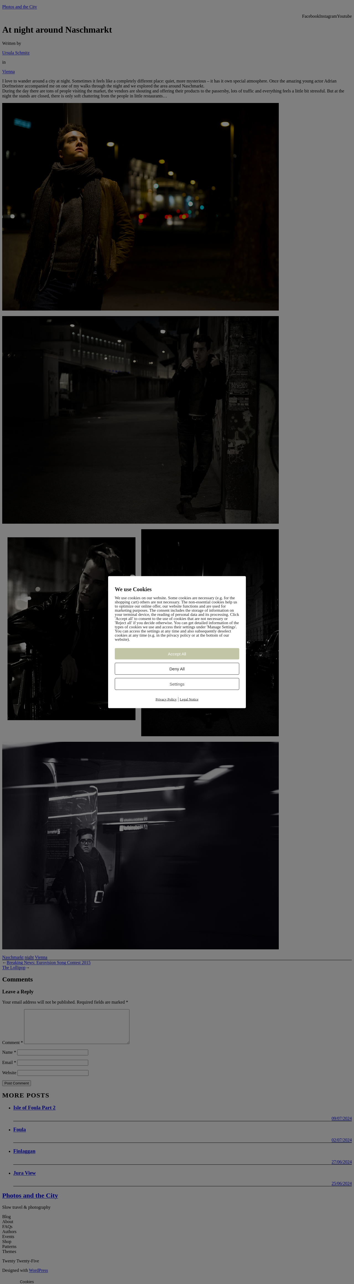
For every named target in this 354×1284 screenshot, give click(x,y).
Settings (177, 683)
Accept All (177, 653)
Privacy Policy (166, 699)
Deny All (176, 668)
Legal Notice (189, 699)
